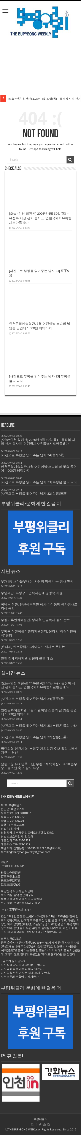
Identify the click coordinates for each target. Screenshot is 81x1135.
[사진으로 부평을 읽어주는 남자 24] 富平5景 (32, 699)
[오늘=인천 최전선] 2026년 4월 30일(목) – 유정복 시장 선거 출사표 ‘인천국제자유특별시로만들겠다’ (40, 218)
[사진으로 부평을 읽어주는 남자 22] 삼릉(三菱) (34, 737)
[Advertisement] (40, 68)
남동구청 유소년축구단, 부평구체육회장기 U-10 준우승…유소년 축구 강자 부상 (39, 766)
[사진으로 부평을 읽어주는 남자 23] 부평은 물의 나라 (39, 726)
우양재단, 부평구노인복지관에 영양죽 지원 (32, 593)
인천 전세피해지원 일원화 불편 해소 (27, 658)
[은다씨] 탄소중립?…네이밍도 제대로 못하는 (33, 647)
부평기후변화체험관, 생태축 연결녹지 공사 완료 (35, 620)
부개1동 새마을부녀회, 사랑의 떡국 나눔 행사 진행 (37, 581)
